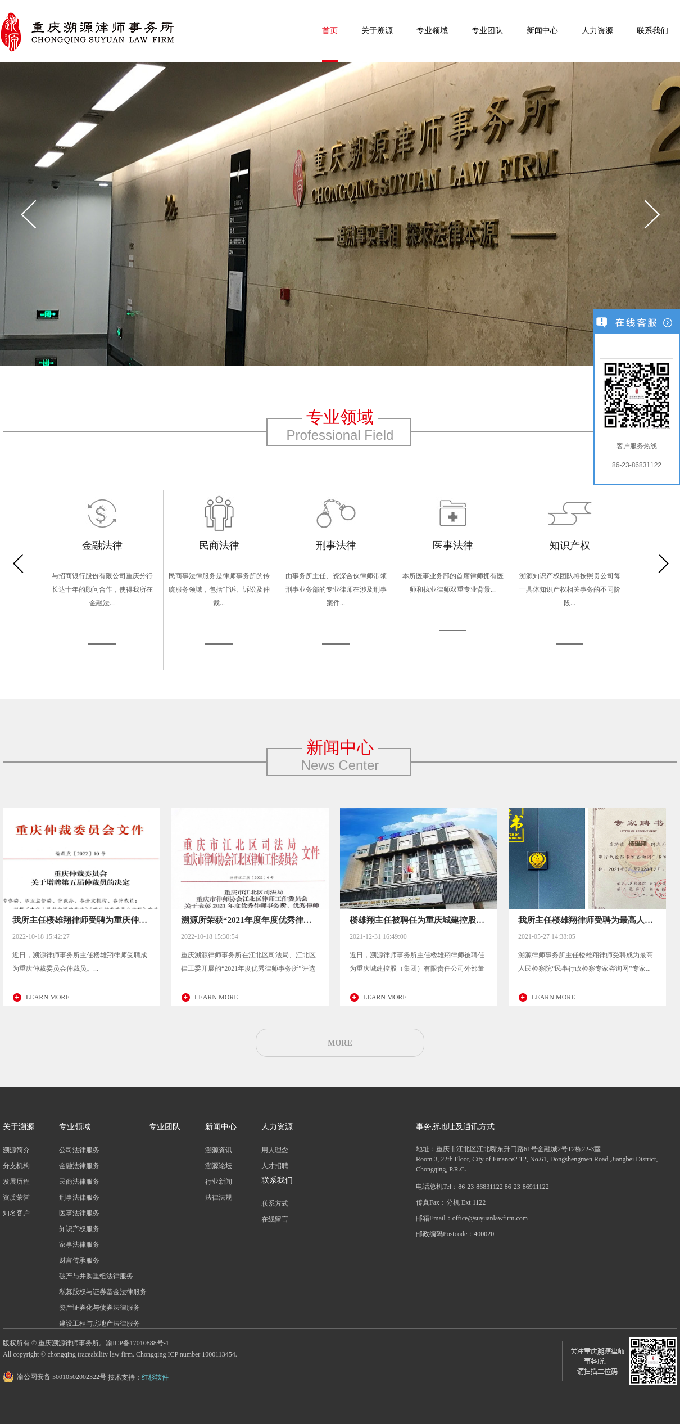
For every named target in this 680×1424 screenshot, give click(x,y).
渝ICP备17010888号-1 (137, 1343)
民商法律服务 (79, 1182)
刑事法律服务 (79, 1197)
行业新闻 (218, 1182)
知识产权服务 (79, 1229)
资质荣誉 (16, 1197)
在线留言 (274, 1219)
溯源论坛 (218, 1166)
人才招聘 (274, 1166)
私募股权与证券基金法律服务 (103, 1292)
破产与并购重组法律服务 (96, 1276)
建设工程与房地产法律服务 (99, 1323)
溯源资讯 (218, 1150)
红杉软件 (155, 1377)
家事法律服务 (79, 1245)
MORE (340, 1043)
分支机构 (16, 1166)
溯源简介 (16, 1150)
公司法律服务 (79, 1150)
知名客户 (16, 1213)
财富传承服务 (79, 1260)
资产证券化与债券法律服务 (99, 1308)
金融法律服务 (79, 1166)
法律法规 (218, 1197)
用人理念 (274, 1150)
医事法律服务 (79, 1213)
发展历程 (16, 1182)
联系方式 (274, 1203)
